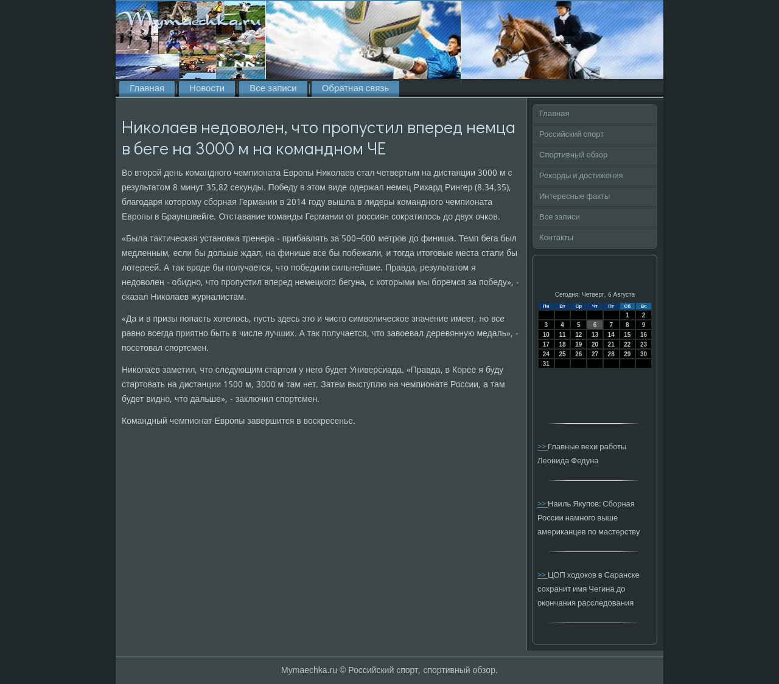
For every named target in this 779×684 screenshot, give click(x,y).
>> (542, 447)
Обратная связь (355, 89)
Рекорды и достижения (581, 176)
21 (611, 344)
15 (627, 334)
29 (627, 354)
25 (562, 354)
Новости (207, 89)
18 (562, 344)
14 (611, 334)
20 (595, 344)
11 (562, 334)
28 (611, 354)
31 (546, 364)
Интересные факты (574, 197)
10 (546, 334)
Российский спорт (571, 135)
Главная (147, 89)
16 (643, 334)
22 (627, 344)
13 (595, 334)
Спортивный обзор (573, 155)
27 (595, 354)
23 (643, 344)
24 (546, 354)
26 (578, 354)
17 (546, 344)
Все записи (273, 89)
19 (578, 344)
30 (643, 354)
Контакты (556, 238)
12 (578, 334)
